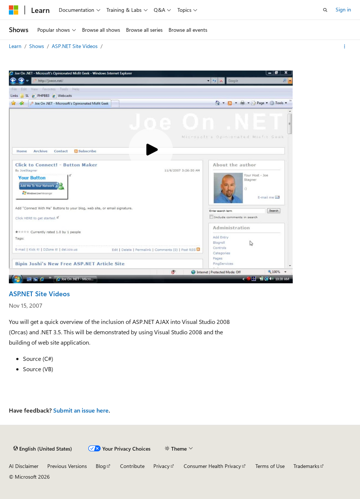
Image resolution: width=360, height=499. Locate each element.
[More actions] (344, 46)
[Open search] (325, 10)
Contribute (132, 465)
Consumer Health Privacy (212, 465)
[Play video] (151, 150)
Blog (101, 465)
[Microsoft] (13, 10)
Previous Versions (67, 465)
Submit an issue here (81, 410)
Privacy (161, 465)
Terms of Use (270, 465)
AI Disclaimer (23, 465)
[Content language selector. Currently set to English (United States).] (43, 449)
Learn (16, 45)
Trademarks (306, 465)
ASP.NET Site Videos (75, 45)
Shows (37, 45)
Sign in (343, 9)
